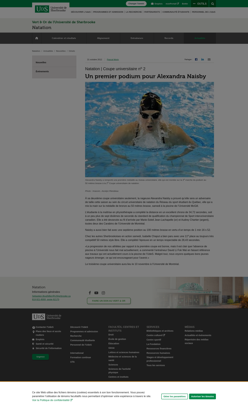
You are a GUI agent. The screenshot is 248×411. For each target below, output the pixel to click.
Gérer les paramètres (175, 396)
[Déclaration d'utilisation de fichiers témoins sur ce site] (124, 396)
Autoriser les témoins (202, 396)
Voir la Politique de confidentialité (50, 400)
